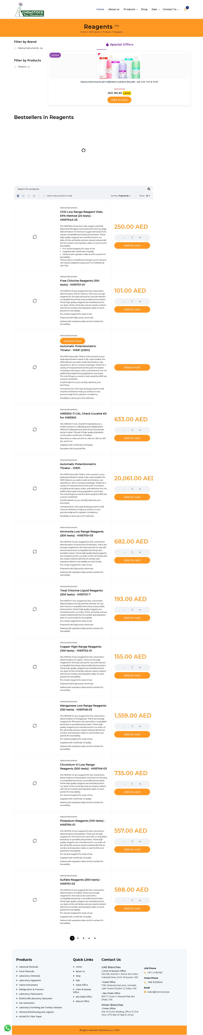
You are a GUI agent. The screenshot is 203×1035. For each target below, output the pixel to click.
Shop (78, 976)
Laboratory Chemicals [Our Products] (29, 976)
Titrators (22, 66)
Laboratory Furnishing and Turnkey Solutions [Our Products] (40, 1007)
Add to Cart (119, 100)
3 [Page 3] (83, 938)
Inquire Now (72, 341)
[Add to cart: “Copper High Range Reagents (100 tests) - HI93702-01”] (132, 675)
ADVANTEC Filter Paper (30, 1016)
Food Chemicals (26, 971)
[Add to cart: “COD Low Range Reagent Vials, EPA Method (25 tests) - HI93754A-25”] (132, 246)
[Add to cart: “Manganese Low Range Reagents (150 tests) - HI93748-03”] (132, 734)
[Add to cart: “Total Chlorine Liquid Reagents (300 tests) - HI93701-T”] (132, 618)
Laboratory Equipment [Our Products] (30, 980)
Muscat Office (82, 1001)
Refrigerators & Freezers (31, 989)
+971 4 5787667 (155, 973)
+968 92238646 (154, 982)
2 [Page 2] (78, 938)
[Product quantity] (132, 238)
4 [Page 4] (89, 938)
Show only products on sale (58, 196)
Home (83, 32)
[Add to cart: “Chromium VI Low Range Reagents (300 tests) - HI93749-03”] (132, 792)
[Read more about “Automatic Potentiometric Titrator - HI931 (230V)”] (132, 367)
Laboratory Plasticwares (31, 994)
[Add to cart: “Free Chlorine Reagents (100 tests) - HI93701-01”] (132, 309)
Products (107, 32)
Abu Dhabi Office (84, 996)
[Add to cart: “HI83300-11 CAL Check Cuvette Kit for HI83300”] (132, 438)
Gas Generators (27, 1003)
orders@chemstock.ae (158, 992)
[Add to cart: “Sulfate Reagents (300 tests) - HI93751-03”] (132, 908)
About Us (80, 971)
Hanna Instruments (28, 48)
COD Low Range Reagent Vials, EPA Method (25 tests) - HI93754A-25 (81, 216)
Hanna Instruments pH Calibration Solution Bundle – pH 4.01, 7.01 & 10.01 (119, 81)
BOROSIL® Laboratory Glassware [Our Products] (35, 998)
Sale (78, 980)
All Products (94, 32)
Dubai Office (82, 985)
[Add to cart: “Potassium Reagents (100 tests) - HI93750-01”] (132, 850)
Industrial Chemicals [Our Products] (28, 967)
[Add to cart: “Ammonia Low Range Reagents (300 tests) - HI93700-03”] (132, 560)
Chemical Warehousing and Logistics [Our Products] (36, 1012)
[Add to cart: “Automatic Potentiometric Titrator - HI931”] (132, 497)
